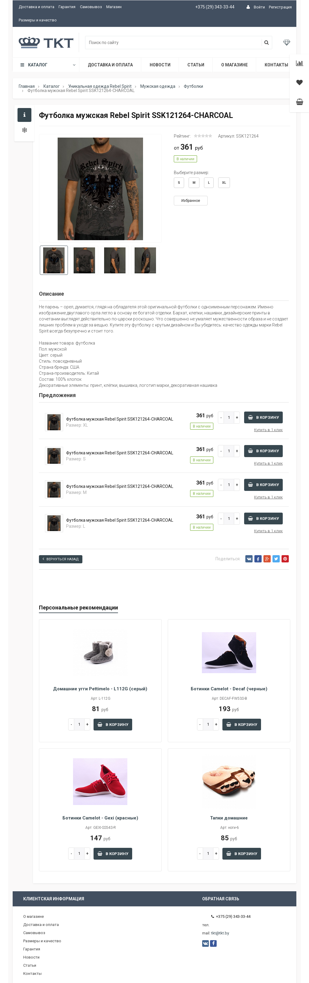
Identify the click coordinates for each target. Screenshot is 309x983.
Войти (259, 7)
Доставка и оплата (36, 7)
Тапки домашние (229, 818)
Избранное (190, 201)
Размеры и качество (38, 20)
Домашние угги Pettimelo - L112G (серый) (100, 689)
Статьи (195, 64)
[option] (100, 188)
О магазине (234, 64)
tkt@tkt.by (220, 933)
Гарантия (67, 7)
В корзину (263, 417)
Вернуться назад (61, 559)
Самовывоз (91, 7)
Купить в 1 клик (268, 430)
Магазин (114, 7)
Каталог (47, 64)
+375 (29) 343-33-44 (214, 7)
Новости (160, 64)
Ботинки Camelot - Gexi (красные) (100, 818)
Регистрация (280, 7)
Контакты (276, 64)
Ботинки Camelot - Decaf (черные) (229, 689)
